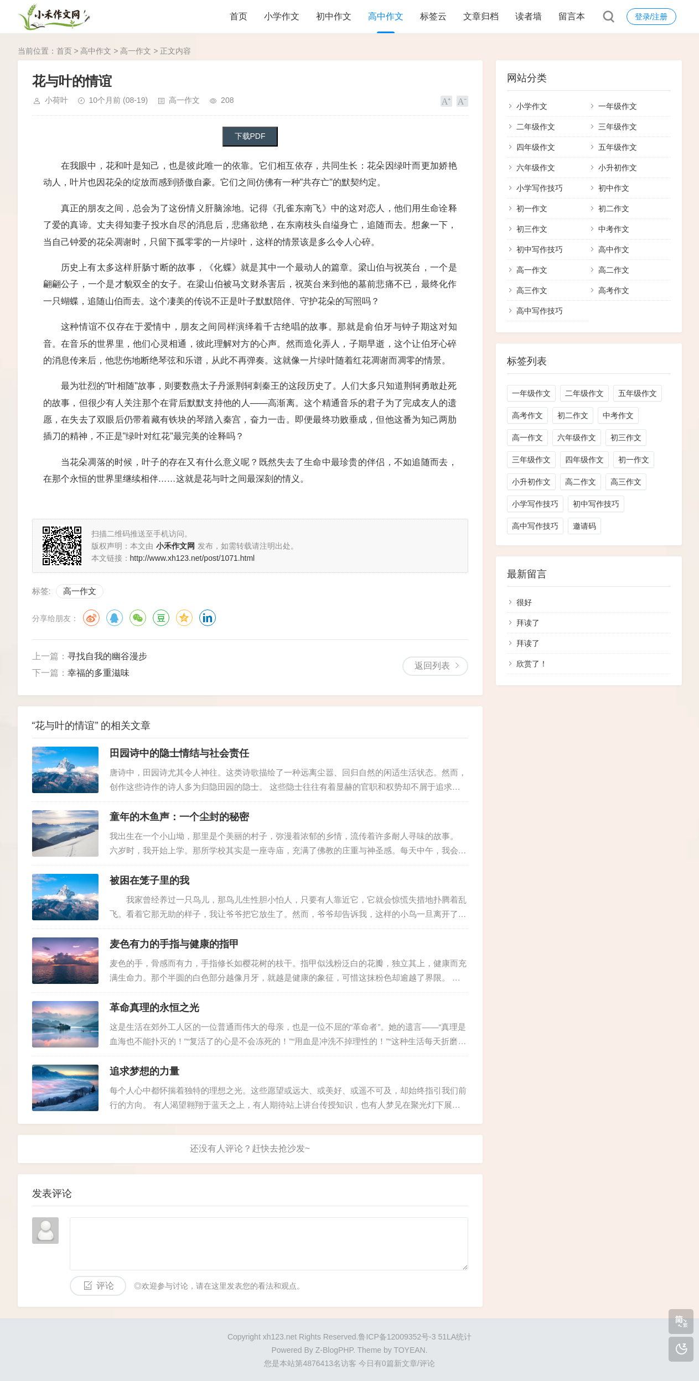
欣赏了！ (531, 663)
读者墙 (528, 16)
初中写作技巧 (539, 249)
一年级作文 (617, 106)
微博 (91, 617)
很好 (524, 602)
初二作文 (613, 208)
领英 (207, 617)
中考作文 (613, 229)
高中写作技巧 (539, 310)
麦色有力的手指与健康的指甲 (174, 944)
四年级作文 (535, 147)
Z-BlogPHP (334, 1350)
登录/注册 (651, 16)
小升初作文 (617, 167)
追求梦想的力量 (144, 1071)
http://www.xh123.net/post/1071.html (192, 558)
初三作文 (531, 229)
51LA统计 (455, 1336)
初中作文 (333, 16)
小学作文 (281, 16)
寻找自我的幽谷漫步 (107, 656)
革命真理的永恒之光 (154, 1007)
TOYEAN (409, 1350)
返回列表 (432, 665)
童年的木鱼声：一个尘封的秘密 (179, 816)
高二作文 (613, 269)
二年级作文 (535, 126)
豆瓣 (161, 617)
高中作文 (385, 16)
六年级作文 (535, 167)
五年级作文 (617, 147)
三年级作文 (617, 126)
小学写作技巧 (539, 188)
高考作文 (613, 290)
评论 (105, 1285)
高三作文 (531, 290)
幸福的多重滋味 (99, 673)
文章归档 (481, 16)
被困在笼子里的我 (149, 880)
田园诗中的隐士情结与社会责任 (179, 753)
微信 (138, 617)
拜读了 (528, 622)
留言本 (571, 16)
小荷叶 (56, 100)
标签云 (433, 16)
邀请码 (584, 526)
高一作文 (135, 50)
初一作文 (531, 208)
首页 (238, 16)
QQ (114, 617)
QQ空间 (184, 617)
